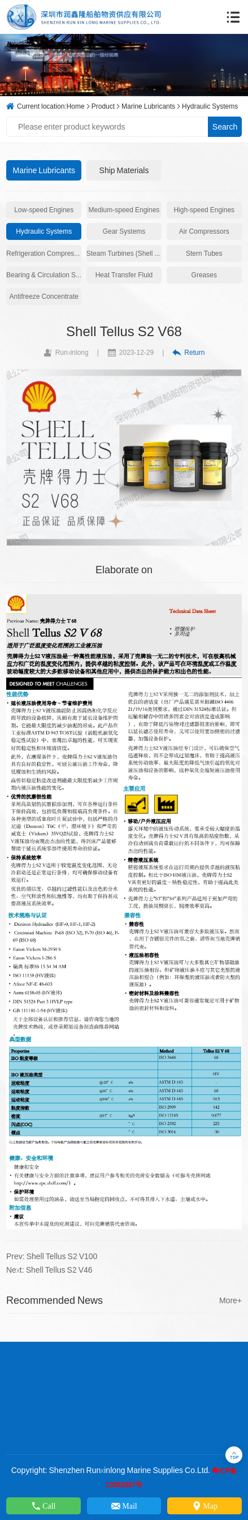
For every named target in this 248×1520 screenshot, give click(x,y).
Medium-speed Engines (124, 209)
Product (103, 106)
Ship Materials (124, 170)
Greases (204, 275)
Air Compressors (204, 231)
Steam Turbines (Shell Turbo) (124, 253)
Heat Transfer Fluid (124, 275)
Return (188, 352)
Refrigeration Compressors (43, 253)
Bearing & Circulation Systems (43, 275)
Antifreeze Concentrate (43, 296)
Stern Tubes (204, 253)
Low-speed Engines (43, 209)
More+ (230, 1300)
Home (76, 106)
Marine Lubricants (148, 106)
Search (224, 126)
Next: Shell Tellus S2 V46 (49, 1270)
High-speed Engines (203, 209)
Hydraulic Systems (210, 106)
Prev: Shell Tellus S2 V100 (51, 1256)
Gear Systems (124, 231)
